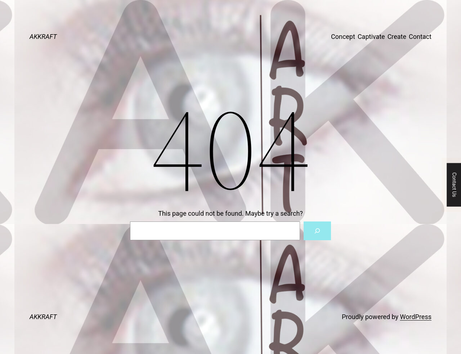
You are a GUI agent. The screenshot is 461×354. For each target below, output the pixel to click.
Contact (420, 36)
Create (397, 36)
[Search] (317, 230)
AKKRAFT (43, 36)
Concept (343, 36)
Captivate (371, 36)
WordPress (415, 317)
